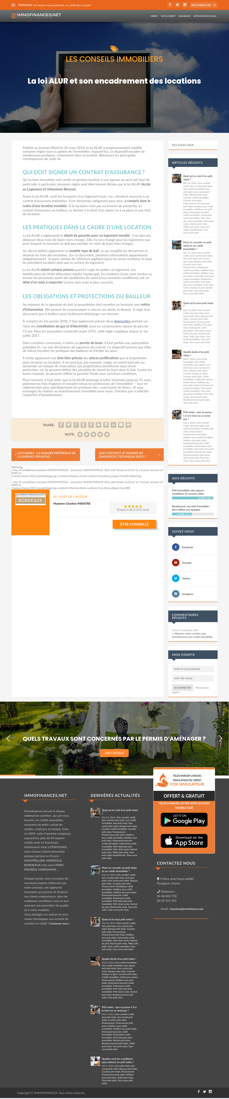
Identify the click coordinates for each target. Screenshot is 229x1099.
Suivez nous (183, 531)
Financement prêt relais (194, 434)
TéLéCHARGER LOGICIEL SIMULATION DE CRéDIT (187, 780)
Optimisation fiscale (204, 16)
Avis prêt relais (190, 258)
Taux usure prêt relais (195, 231)
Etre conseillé (134, 524)
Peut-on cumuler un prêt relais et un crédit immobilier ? (197, 246)
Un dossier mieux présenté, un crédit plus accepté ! (63, 5)
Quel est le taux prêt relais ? (198, 304)
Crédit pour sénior (203, 379)
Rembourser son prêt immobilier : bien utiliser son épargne (191, 508)
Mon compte (183, 654)
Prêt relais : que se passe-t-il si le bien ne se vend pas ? (197, 415)
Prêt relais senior (203, 330)
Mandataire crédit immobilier (195, 269)
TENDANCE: (25, 5)
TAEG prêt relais (191, 226)
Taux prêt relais (201, 290)
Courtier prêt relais (192, 200)
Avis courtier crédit (126, 817)
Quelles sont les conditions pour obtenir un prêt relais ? (118, 1060)
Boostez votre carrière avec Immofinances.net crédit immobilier (192, 635)
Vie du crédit (168, 16)
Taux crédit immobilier (197, 338)
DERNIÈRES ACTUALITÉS (115, 795)
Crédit (154, 16)
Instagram (187, 594)
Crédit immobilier (110, 977)
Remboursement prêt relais (196, 399)
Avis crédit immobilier (193, 188)
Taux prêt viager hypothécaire (196, 228)
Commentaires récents (185, 616)
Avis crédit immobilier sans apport (194, 363)
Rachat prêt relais (198, 223)
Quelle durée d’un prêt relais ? (196, 353)
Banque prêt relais (198, 194)
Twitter (186, 578)
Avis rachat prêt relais (196, 315)
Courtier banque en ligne (195, 373)
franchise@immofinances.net (186, 908)
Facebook (187, 547)
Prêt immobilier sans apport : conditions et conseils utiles (188, 492)
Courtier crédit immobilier (195, 197)
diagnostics (122, 321)
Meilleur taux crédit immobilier (198, 272)
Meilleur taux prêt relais (194, 440)
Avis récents (183, 478)
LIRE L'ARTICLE (114, 753)
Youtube (187, 562)
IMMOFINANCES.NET (45, 795)
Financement (189, 203)
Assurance (184, 16)
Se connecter (182, 687)
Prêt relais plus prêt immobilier (196, 219)
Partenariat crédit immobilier (197, 216)
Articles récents (187, 162)
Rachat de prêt (197, 287)
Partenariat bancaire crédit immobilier (196, 214)
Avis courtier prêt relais (201, 186)
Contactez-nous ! (59, 923)
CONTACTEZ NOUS (176, 863)
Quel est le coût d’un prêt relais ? (197, 177)
